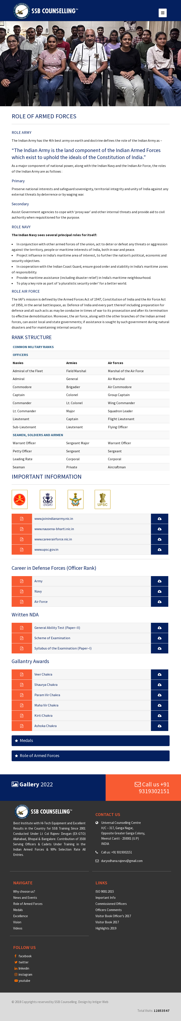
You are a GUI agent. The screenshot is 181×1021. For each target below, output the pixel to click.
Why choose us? (24, 891)
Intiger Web (100, 1002)
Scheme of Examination (52, 638)
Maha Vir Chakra (46, 705)
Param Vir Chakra (47, 695)
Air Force (41, 601)
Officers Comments (108, 910)
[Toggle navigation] (163, 13)
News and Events (25, 897)
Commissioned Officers (111, 904)
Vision (17, 922)
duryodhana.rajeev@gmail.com (122, 861)
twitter (21, 962)
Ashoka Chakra (45, 726)
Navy (38, 591)
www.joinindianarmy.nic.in (53, 518)
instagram (23, 974)
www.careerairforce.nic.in (53, 539)
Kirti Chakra (43, 715)
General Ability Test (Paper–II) (57, 627)
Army (38, 581)
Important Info (105, 897)
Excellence (20, 916)
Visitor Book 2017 (107, 922)
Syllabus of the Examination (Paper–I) (62, 648)
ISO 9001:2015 (104, 891)
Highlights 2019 (105, 928)
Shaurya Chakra (45, 684)
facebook (23, 956)
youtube (22, 981)
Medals (24, 740)
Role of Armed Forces (37, 755)
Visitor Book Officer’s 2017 (113, 916)
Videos (17, 928)
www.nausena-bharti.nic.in (54, 529)
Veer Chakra (43, 674)
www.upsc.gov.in (46, 549)
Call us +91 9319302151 (152, 787)
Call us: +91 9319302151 (116, 852)
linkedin (21, 968)
